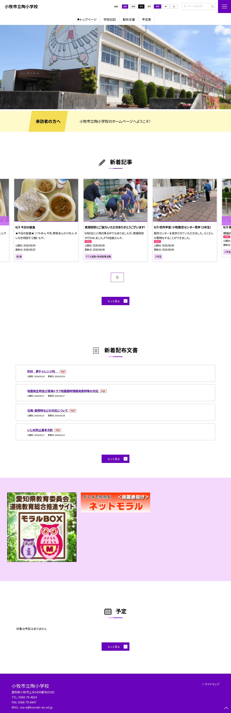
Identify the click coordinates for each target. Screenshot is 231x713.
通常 (125, 6)
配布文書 (129, 19)
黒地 (141, 6)
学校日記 (109, 19)
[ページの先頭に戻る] (226, 708)
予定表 (146, 19)
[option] (115, 67)
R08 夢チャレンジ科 (43, 371)
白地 (133, 6)
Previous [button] (4, 221)
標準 (157, 6)
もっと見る (114, 301)
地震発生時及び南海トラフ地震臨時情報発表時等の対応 (63, 391)
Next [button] (226, 221)
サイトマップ (211, 684)
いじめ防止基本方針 (40, 430)
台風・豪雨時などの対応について (48, 410)
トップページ (88, 19)
